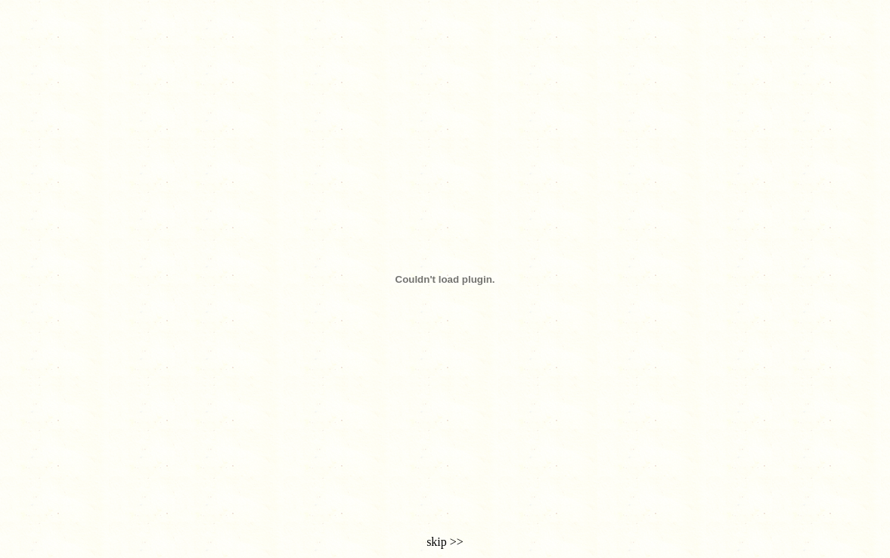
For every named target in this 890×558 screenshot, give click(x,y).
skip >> (445, 541)
